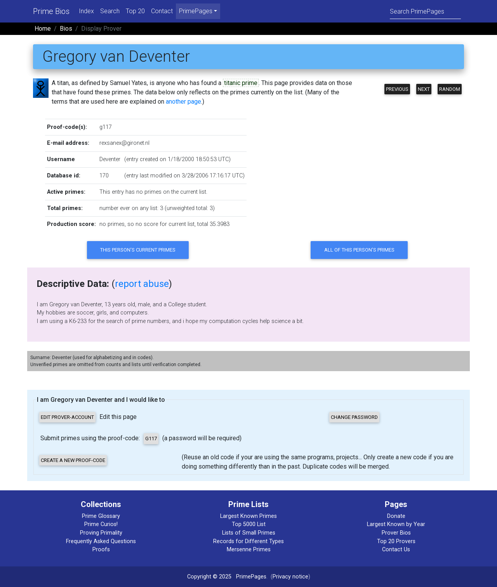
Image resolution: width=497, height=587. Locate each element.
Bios (66, 28)
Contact (162, 11)
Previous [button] (397, 89)
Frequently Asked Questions (101, 541)
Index (86, 11)
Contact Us (396, 549)
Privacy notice (290, 576)
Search (110, 11)
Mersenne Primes (249, 549)
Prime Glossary (101, 516)
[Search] (425, 11)
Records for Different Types (248, 541)
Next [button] (424, 89)
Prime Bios (51, 11)
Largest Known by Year (396, 524)
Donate (396, 516)
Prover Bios (396, 533)
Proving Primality (101, 533)
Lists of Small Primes (248, 533)
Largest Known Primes (248, 516)
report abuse (142, 283)
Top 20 (135, 11)
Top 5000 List (249, 524)
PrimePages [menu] (195, 11)
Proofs (101, 549)
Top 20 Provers (396, 541)
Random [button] (449, 89)
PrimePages (251, 576)
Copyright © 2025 (209, 576)
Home (43, 28)
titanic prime (240, 83)
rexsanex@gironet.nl (124, 143)
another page (183, 101)
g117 (105, 127)
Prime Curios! (101, 524)
